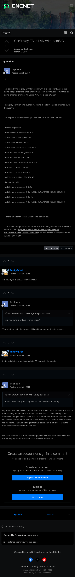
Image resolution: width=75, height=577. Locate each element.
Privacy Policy (38, 566)
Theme (24, 566)
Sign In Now (37, 497)
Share (18, 514)
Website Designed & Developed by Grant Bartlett (37, 552)
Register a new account (37, 477)
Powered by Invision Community (37, 573)
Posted (22, 73)
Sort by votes (51, 248)
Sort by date (66, 248)
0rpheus (28, 49)
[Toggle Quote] (6, 313)
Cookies (51, 566)
